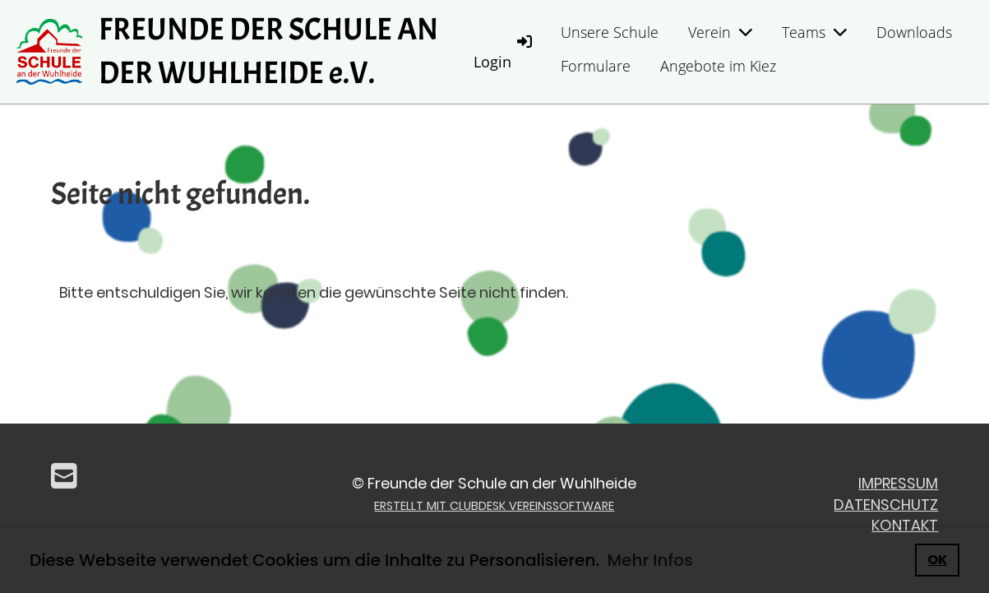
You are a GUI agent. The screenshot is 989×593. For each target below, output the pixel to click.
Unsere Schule (610, 32)
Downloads (914, 32)
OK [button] (937, 559)
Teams (814, 32)
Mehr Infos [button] (649, 560)
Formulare (596, 66)
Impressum (898, 483)
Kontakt (904, 525)
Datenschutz (886, 504)
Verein (720, 32)
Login (504, 51)
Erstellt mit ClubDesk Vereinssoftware (494, 506)
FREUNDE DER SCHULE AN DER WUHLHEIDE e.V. (268, 51)
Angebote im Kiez (718, 66)
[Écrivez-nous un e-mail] (64, 477)
